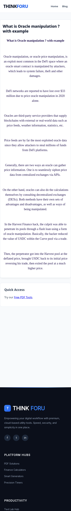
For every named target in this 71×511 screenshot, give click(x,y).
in (25, 437)
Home (54, 6)
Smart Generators (13, 476)
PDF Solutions (11, 463)
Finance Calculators (15, 469)
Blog (65, 6)
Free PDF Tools (23, 297)
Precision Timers (13, 482)
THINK (15, 6)
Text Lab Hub (11, 509)
